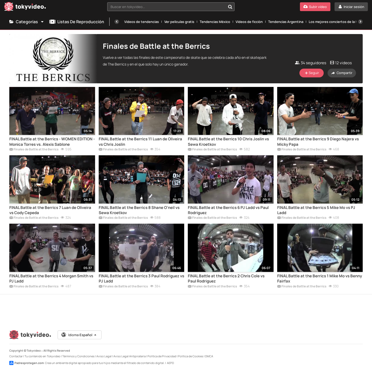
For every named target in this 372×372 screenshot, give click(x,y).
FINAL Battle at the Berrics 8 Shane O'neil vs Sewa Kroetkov (139, 210)
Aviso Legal (104, 356)
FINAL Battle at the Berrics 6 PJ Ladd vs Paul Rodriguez (228, 210)
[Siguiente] (360, 21)
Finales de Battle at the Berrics (34, 149)
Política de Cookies (190, 356)
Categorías (26, 22)
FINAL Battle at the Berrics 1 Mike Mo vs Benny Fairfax (319, 278)
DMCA (209, 356)
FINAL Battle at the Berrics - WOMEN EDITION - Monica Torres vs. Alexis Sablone (52, 141)
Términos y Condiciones (78, 356)
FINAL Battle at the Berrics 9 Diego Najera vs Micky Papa (318, 141)
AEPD (170, 363)
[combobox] (171, 6)
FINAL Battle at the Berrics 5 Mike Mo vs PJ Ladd (316, 210)
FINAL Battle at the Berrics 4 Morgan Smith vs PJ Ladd (51, 278)
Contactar (16, 356)
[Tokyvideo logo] (25, 7)
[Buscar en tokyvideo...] (230, 6)
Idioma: (79, 335)
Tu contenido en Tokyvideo (42, 356)
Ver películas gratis (179, 21)
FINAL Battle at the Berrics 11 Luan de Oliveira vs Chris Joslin (140, 141)
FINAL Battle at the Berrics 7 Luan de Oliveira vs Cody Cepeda (50, 210)
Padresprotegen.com (26, 363)
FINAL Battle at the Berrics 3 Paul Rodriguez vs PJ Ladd (141, 278)
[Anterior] (116, 21)
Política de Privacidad (162, 356)
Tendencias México (215, 21)
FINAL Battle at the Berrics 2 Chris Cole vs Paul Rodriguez (226, 278)
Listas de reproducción (76, 22)
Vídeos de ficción (249, 21)
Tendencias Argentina (285, 21)
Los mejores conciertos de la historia (338, 21)
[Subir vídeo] (315, 6)
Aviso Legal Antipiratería (129, 356)
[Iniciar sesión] (351, 6)
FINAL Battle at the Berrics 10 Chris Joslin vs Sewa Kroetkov (228, 141)
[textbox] (166, 7)
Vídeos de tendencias (141, 21)
